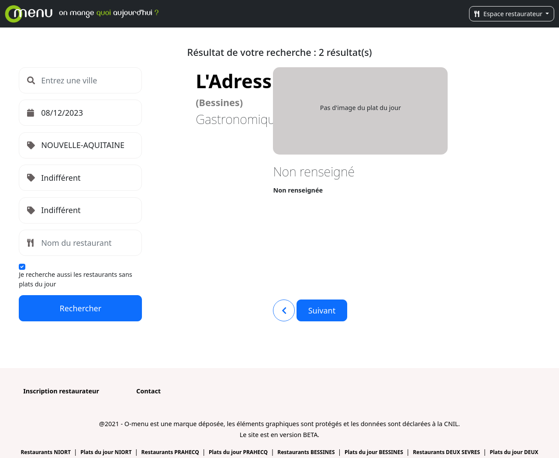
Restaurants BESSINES (306, 452)
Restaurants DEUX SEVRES (447, 452)
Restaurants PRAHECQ (170, 452)
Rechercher (80, 308)
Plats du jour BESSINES (374, 452)
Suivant (322, 310)
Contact (148, 391)
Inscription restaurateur (61, 391)
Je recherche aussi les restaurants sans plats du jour (75, 279)
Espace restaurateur (509, 14)
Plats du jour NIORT (106, 452)
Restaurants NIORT (46, 452)
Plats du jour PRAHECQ (239, 452)
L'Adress (234, 88)
